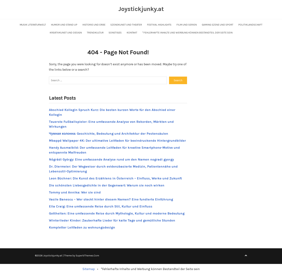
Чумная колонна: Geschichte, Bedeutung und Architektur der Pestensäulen (108, 134)
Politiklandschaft (250, 24)
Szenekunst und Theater (126, 24)
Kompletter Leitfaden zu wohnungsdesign (82, 227)
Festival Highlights (159, 24)
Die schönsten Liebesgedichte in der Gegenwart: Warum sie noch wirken (106, 185)
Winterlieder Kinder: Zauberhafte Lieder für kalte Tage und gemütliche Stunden (112, 220)
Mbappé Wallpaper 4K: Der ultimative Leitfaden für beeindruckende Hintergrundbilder (117, 141)
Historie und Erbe (93, 24)
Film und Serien (186, 24)
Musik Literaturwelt (33, 24)
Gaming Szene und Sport (217, 24)
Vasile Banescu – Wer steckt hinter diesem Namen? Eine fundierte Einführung (111, 199)
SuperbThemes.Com (87, 255)
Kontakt (132, 32)
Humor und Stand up (64, 24)
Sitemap (88, 269)
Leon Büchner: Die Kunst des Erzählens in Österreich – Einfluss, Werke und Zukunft (115, 178)
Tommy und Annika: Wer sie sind (75, 192)
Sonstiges (115, 32)
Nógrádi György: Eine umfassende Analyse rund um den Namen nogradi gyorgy (111, 159)
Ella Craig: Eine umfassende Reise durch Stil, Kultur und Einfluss (100, 206)
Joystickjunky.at (141, 9)
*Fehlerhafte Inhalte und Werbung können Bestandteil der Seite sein (187, 32)
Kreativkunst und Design (66, 32)
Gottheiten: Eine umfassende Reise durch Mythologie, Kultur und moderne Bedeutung (117, 213)
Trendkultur (95, 32)
